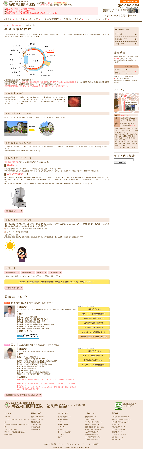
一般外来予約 (89, 419)
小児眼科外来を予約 (91, 439)
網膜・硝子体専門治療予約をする (94, 314)
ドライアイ (61, 427)
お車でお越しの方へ (11, 429)
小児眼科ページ (117, 439)
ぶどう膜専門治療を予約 (93, 437)
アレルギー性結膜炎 (64, 432)
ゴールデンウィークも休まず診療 (18, 11)
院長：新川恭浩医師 (37, 417)
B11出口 (132, 125)
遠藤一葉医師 (35, 429)
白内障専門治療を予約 (92, 424)
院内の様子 (8, 434)
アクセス (7, 417)
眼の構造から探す (121, 39)
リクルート (86, 444)
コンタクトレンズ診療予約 (93, 422)
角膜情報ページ (117, 432)
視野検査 (43, 82)
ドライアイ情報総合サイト (120, 422)
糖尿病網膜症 (53, 272)
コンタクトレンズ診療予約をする (94, 332)
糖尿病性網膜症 (63, 419)
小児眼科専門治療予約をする (94, 360)
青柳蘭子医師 (35, 427)
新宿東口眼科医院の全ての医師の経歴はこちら (22, 395)
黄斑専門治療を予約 (91, 434)
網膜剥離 (40, 272)
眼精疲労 (61, 429)
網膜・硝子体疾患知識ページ (121, 419)
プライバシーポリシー (73, 444)
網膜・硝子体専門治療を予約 (94, 427)
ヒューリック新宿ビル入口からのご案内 (16, 421)
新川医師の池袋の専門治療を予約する (94, 337)
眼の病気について (17, 25)
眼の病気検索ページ (64, 417)
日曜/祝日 (47, 5)
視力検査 (25, 82)
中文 (116, 15)
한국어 (124, 15)
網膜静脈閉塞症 (11, 272)
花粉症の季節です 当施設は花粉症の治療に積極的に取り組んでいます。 (32, 13)
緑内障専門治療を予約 (92, 432)
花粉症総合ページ (117, 437)
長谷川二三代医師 (37, 419)
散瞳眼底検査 (34, 82)
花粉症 (60, 437)
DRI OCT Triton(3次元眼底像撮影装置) (63, 82)
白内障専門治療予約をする (93, 327)
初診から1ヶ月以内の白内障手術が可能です (21, 9)
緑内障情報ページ (117, 424)
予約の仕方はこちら (13, 288)
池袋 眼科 (96, 444)
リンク (61, 444)
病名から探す (119, 34)
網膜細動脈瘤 (27, 272)
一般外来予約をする (94, 309)
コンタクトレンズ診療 (119, 434)
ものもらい (61, 434)
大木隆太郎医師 (36, 424)
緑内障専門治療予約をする (93, 323)
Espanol (133, 15)
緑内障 (60, 422)
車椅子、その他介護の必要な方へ (15, 432)
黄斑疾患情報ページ (118, 427)
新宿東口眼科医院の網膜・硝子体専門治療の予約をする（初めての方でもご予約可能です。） (37, 86)
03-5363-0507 (124, 115)
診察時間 (53, 444)
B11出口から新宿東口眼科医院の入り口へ (16, 426)
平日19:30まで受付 (60, 3)
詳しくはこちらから (13, 211)
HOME (46, 444)
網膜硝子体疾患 (63, 424)
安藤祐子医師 (35, 422)
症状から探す (119, 44)
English (108, 15)
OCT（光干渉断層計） (16, 174)
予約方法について (91, 417)
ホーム (6, 25)
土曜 (42, 5)
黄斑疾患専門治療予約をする (94, 318)
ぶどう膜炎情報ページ (119, 429)
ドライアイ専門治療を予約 (93, 429)
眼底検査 (11, 165)
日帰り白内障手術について (120, 417)
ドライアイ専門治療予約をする (94, 356)
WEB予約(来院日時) (130, 1)
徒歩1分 (50, 3)
